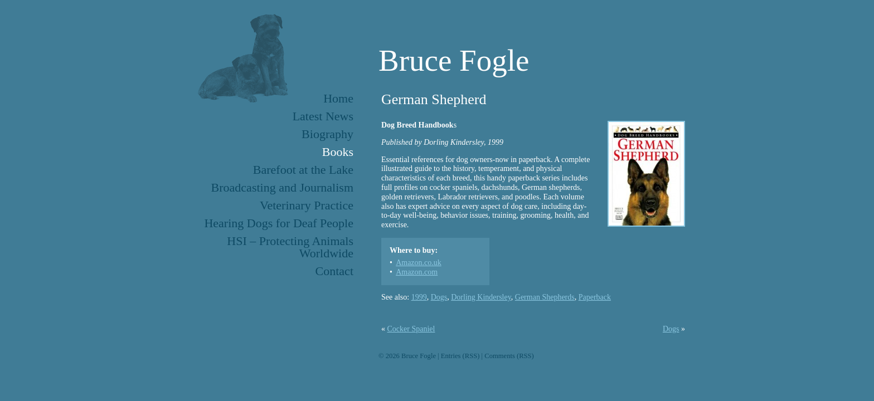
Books (337, 152)
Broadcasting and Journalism (282, 187)
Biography (327, 134)
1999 (419, 297)
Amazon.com (417, 272)
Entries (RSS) (460, 356)
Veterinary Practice (306, 205)
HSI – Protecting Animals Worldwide (290, 247)
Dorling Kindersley (481, 297)
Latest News (323, 116)
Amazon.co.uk (418, 262)
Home (338, 98)
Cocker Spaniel (411, 329)
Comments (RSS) (509, 356)
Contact (334, 271)
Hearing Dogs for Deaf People (278, 223)
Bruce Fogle (453, 60)
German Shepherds (545, 297)
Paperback (595, 297)
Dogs (439, 297)
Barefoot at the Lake (303, 170)
